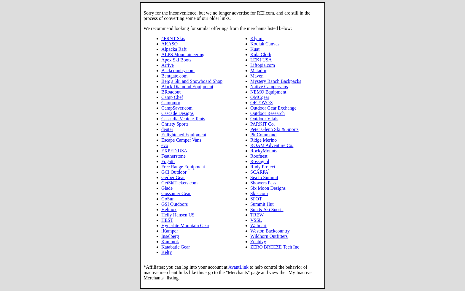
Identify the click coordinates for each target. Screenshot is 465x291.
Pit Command (263, 134)
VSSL (256, 220)
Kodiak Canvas (264, 43)
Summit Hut (262, 204)
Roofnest (258, 156)
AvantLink (238, 267)
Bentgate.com (174, 75)
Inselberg (170, 236)
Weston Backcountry (270, 230)
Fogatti (168, 161)
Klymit (257, 38)
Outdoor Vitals (264, 118)
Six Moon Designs (268, 188)
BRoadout (171, 91)
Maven (256, 75)
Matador (258, 70)
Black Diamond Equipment (187, 86)
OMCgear (259, 97)
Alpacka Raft (174, 49)
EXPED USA (174, 150)
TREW (257, 214)
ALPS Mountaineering (182, 54)
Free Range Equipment (183, 166)
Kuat (254, 49)
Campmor (170, 102)
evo (164, 145)
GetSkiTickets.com (179, 182)
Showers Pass (263, 182)
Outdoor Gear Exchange (273, 107)
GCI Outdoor (174, 172)
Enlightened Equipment (183, 134)
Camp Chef (172, 97)
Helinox (169, 209)
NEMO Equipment (268, 91)
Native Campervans (269, 86)
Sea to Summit (264, 177)
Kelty (166, 252)
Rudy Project (262, 166)
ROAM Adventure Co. (271, 145)
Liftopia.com (262, 65)
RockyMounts (263, 150)
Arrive (167, 65)
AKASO (169, 43)
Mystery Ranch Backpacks (275, 81)
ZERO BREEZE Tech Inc (274, 246)
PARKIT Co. (262, 123)
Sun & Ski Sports (267, 209)
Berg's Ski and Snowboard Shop (191, 81)
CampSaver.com (176, 107)
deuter (167, 129)
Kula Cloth (260, 54)
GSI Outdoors (174, 204)
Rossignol (259, 161)
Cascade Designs (177, 113)
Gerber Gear (173, 177)
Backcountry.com (178, 70)
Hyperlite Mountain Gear (185, 225)
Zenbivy (258, 241)
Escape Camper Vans (181, 140)
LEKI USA (261, 59)
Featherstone (173, 156)
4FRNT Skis (173, 38)
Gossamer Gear (176, 193)
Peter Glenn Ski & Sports (274, 129)
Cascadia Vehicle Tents (183, 118)
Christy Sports (175, 123)
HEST (167, 220)
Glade (167, 188)
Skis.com (259, 193)
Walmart (258, 225)
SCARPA (259, 172)
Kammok (170, 241)
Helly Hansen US (178, 214)
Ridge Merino (263, 140)
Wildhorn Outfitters (269, 236)
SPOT (256, 198)
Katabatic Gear (175, 246)
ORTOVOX (261, 102)
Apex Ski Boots (176, 59)
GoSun (167, 198)
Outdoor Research (267, 113)
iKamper (169, 230)
